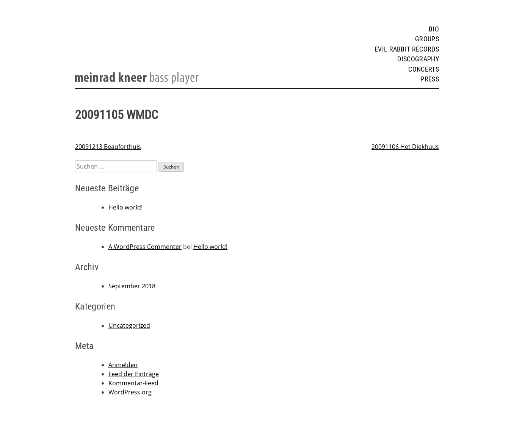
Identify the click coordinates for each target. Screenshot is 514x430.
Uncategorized (129, 325)
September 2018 (131, 286)
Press (429, 79)
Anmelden (123, 365)
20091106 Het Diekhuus (405, 146)
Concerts (423, 69)
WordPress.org (130, 392)
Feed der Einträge (133, 374)
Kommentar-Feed (133, 383)
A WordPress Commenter (145, 246)
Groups (427, 39)
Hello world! (125, 207)
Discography (418, 59)
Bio (434, 29)
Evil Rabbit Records (407, 49)
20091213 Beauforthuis (108, 146)
